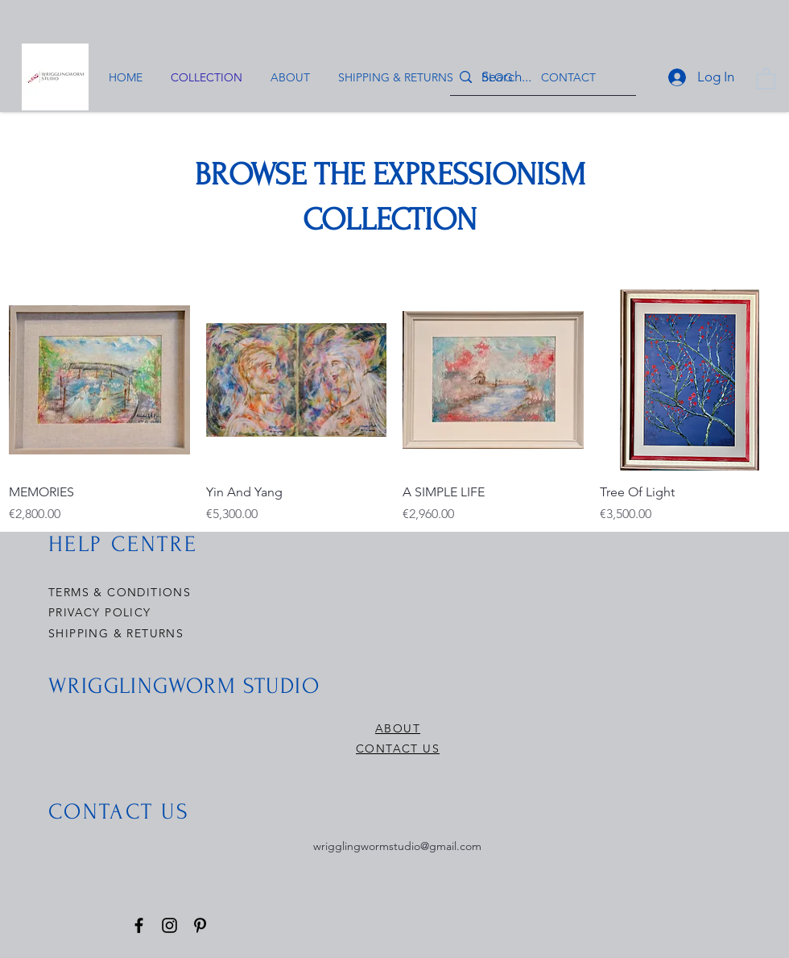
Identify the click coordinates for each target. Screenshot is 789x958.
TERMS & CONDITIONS (119, 592)
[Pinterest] (200, 925)
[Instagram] (169, 925)
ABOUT (397, 728)
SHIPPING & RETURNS (116, 633)
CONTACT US (398, 748)
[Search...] (541, 77)
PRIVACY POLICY (101, 612)
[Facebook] (139, 925)
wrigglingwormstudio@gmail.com (397, 846)
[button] (766, 78)
